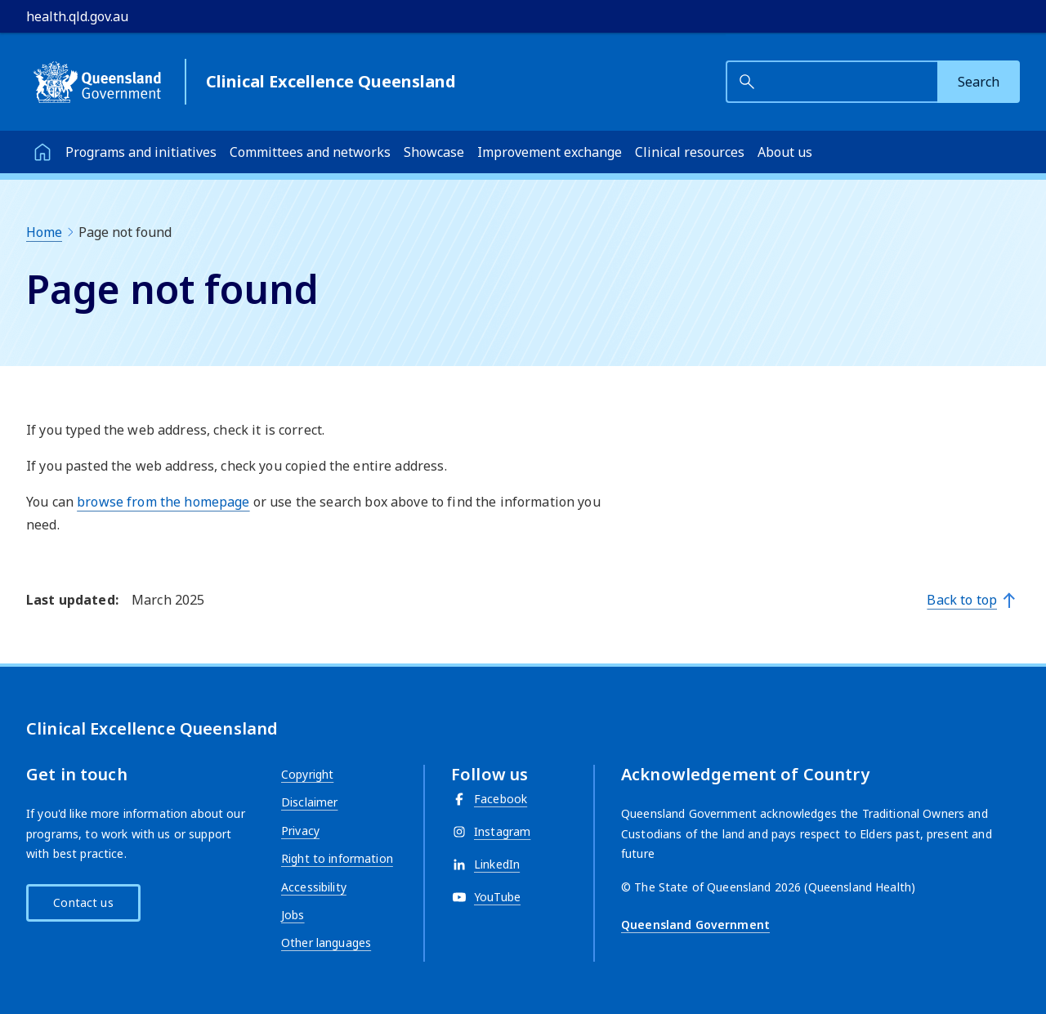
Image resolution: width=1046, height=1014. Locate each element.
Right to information (337, 858)
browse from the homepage (163, 502)
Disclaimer (309, 802)
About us (785, 152)
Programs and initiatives (141, 152)
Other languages (326, 942)
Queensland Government (695, 924)
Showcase (434, 152)
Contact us (83, 902)
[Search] (978, 81)
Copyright (307, 774)
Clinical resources (689, 152)
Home (44, 232)
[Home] (42, 152)
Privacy (300, 830)
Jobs (293, 914)
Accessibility (313, 887)
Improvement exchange (549, 152)
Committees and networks (310, 152)
